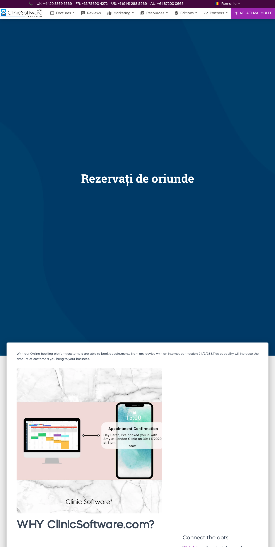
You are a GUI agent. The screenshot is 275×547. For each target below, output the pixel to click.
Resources (152, 13)
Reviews (91, 13)
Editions (184, 13)
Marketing (119, 13)
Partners (214, 13)
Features (61, 13)
